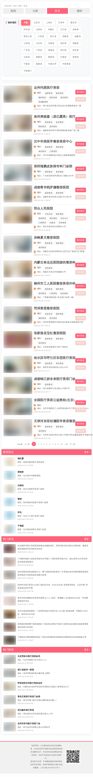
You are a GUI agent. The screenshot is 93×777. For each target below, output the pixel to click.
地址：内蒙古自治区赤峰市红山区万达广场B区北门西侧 (60, 251)
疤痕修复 (62, 223)
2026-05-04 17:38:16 (42, 200)
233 (66, 444)
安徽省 (65, 36)
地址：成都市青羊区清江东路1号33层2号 (54, 197)
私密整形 (59, 122)
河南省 (51, 43)
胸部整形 (42, 97)
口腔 (35, 10)
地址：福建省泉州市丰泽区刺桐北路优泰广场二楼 (58, 130)
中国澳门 (28, 71)
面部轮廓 (53, 97)
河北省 (27, 29)
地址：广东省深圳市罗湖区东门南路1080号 (55, 176)
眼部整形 (59, 93)
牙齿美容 (49, 214)
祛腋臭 (52, 223)
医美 (25, 6)
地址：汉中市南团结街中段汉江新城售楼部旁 (56, 155)
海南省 (51, 50)
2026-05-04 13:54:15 (42, 325)
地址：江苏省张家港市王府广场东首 (52, 347)
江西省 (27, 43)
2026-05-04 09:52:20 (42, 412)
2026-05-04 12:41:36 (42, 350)
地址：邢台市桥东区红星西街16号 (51, 226)
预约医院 (80, 92)
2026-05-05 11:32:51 (42, 159)
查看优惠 (80, 99)
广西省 (39, 50)
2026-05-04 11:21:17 (42, 371)
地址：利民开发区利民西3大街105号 (52, 367)
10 (61, 444)
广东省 (27, 50)
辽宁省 (63, 29)
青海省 (76, 57)
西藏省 (39, 57)
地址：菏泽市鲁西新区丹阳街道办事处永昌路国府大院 (60, 322)
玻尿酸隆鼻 (43, 102)
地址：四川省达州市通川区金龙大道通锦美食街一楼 (59, 106)
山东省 (39, 43)
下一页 (72, 444)
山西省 (39, 29)
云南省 (27, 57)
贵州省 (76, 50)
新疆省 (39, 64)
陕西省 (51, 57)
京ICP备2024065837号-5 (50, 768)
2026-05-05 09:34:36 (42, 179)
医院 (20, 6)
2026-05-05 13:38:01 (42, 109)
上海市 (49, 23)
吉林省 (76, 29)
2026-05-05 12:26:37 (42, 134)
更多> (87, 452)
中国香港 (66, 64)
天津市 (61, 23)
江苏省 (41, 36)
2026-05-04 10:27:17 (42, 392)
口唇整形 (53, 151)
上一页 (27, 444)
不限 (26, 23)
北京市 (37, 23)
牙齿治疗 (64, 218)
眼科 (79, 10)
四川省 (63, 50)
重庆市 (73, 23)
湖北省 (63, 43)
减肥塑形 (49, 93)
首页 (15, 6)
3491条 (20, 444)
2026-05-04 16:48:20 (42, 230)
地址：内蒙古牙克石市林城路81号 (51, 272)
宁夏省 (27, 64)
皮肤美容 (49, 314)
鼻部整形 (64, 97)
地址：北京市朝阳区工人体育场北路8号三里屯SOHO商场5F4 (63, 408)
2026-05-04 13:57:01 (42, 301)
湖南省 (76, 43)
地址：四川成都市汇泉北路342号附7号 (53, 388)
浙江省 (53, 36)
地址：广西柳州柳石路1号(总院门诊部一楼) (55, 297)
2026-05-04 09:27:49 (42, 438)
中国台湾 (52, 64)
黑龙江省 (28, 36)
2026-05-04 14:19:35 (42, 275)
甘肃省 (63, 57)
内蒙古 (51, 29)
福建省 (78, 36)
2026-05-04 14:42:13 (42, 255)
